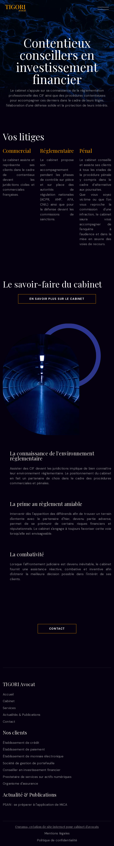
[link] (15, 8)
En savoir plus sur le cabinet (56, 299)
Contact (57, 629)
